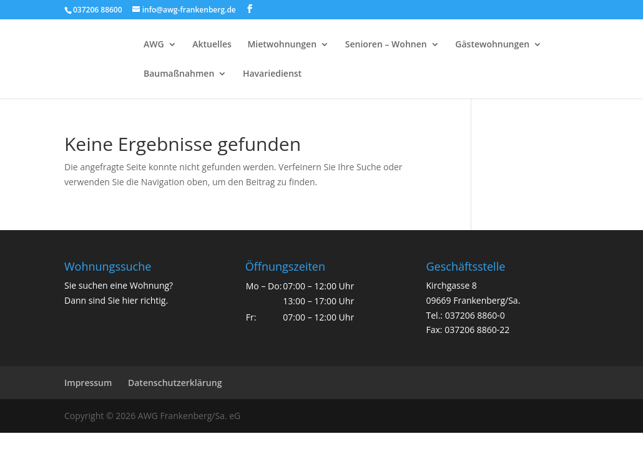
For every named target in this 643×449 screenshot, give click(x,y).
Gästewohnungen (492, 45)
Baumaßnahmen (179, 74)
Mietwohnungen (282, 45)
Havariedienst (272, 74)
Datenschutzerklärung (175, 383)
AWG (154, 45)
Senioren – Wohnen (386, 45)
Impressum (88, 383)
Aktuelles (211, 45)
